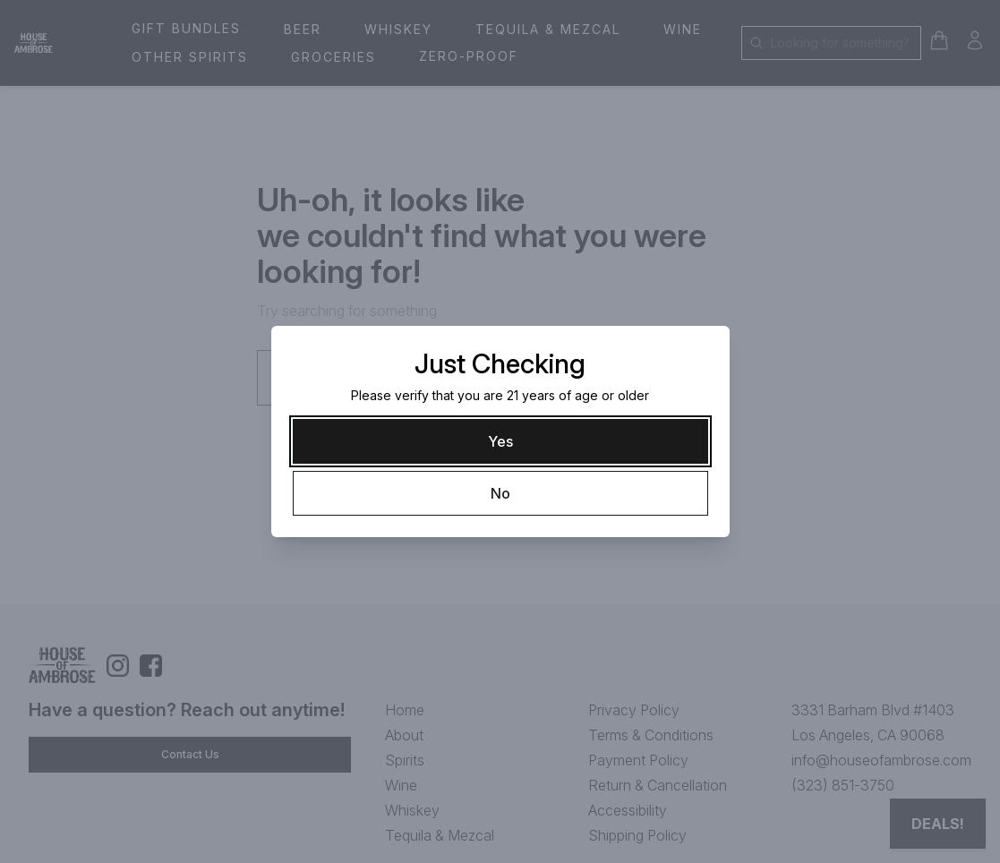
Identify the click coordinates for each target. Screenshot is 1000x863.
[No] (500, 493)
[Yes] (500, 441)
